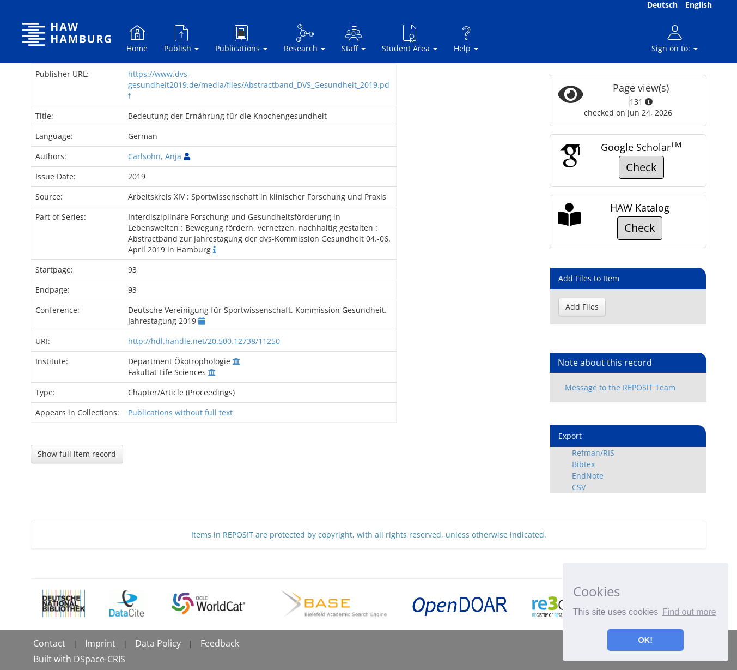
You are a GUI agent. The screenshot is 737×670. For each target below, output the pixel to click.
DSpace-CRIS (99, 659)
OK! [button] (645, 640)
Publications (241, 38)
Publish (181, 38)
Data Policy (158, 643)
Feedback (219, 643)
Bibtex (583, 464)
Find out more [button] (689, 612)
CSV (579, 487)
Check (641, 167)
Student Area (409, 38)
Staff (354, 38)
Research (304, 38)
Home (137, 38)
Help (466, 38)
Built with (53, 659)
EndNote (588, 475)
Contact (49, 643)
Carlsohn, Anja (154, 156)
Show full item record (77, 454)
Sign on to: (674, 38)
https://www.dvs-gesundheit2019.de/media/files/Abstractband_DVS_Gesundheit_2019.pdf (258, 85)
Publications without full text (180, 412)
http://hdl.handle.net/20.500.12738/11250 (204, 341)
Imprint (100, 643)
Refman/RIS (593, 453)
